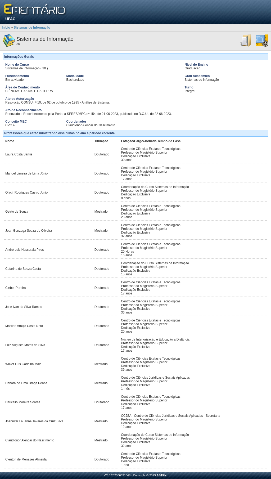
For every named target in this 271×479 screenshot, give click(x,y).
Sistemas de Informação (32, 27)
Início (6, 27)
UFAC (10, 19)
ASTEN (161, 475)
